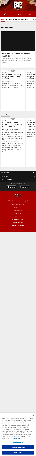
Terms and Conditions (18, 204)
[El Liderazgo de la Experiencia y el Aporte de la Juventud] (13, 136)
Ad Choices (18, 216)
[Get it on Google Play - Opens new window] (24, 187)
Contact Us (18, 213)
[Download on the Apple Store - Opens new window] (11, 187)
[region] (18, 434)
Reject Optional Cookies (18, 447)
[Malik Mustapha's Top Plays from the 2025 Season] (13, 80)
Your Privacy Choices (18, 219)
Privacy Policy (18, 207)
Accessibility (18, 210)
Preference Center (18, 225)
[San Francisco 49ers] (18, 195)
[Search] (30, 14)
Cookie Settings (18, 222)
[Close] (34, 416)
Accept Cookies (18, 452)
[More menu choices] (33, 14)
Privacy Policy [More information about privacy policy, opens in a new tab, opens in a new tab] (16, 438)
